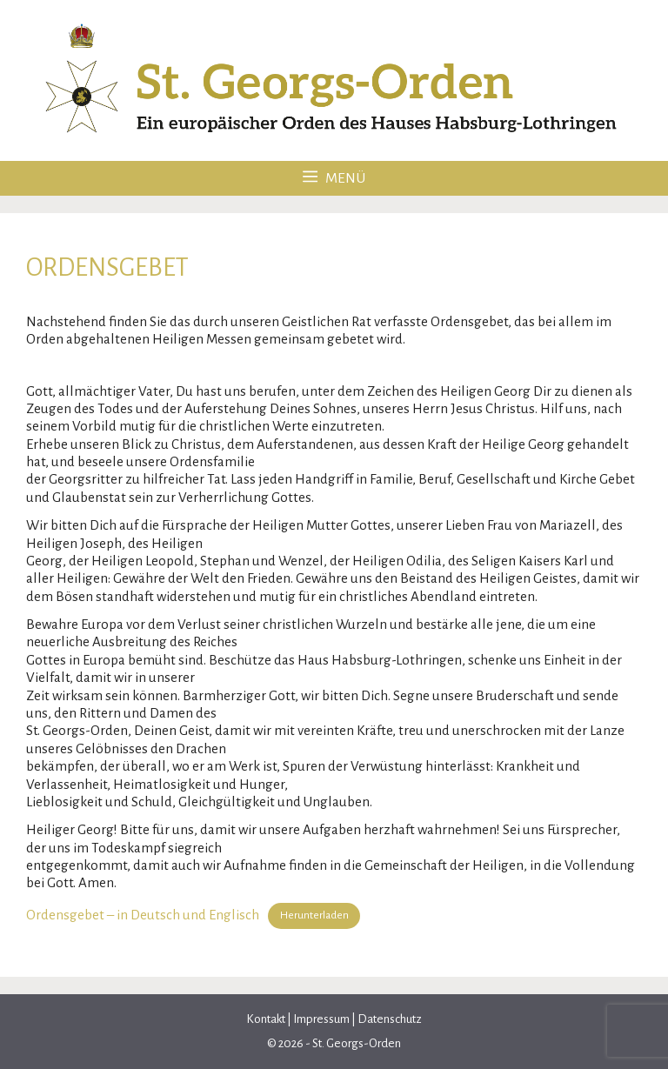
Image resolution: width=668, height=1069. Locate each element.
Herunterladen (314, 915)
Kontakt (266, 1019)
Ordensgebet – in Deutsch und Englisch (142, 913)
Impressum (321, 1019)
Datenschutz (389, 1019)
